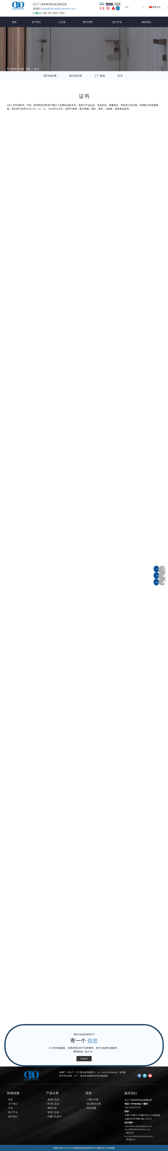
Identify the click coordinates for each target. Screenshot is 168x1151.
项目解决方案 (94, 1103)
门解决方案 (92, 1099)
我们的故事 (50, 75)
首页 (10, 1099)
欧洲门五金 (53, 1103)
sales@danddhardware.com (58, 8)
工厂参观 (100, 75)
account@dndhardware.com (139, 1136)
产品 (10, 1107)
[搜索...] (132, 7)
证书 (120, 75)
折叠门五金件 (54, 1116)
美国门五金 (53, 1099)
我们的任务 (75, 75)
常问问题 (91, 1107)
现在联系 (84, 1058)
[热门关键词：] (142, 7)
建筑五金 (52, 1107)
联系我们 (13, 1116)
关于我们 (13, 1103)
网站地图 (110, 1147)
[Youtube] (150, 1076)
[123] (110, 6)
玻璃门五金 (53, 1112)
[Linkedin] (145, 1076)
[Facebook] (139, 1076)
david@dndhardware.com (137, 1129)
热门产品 (13, 1112)
